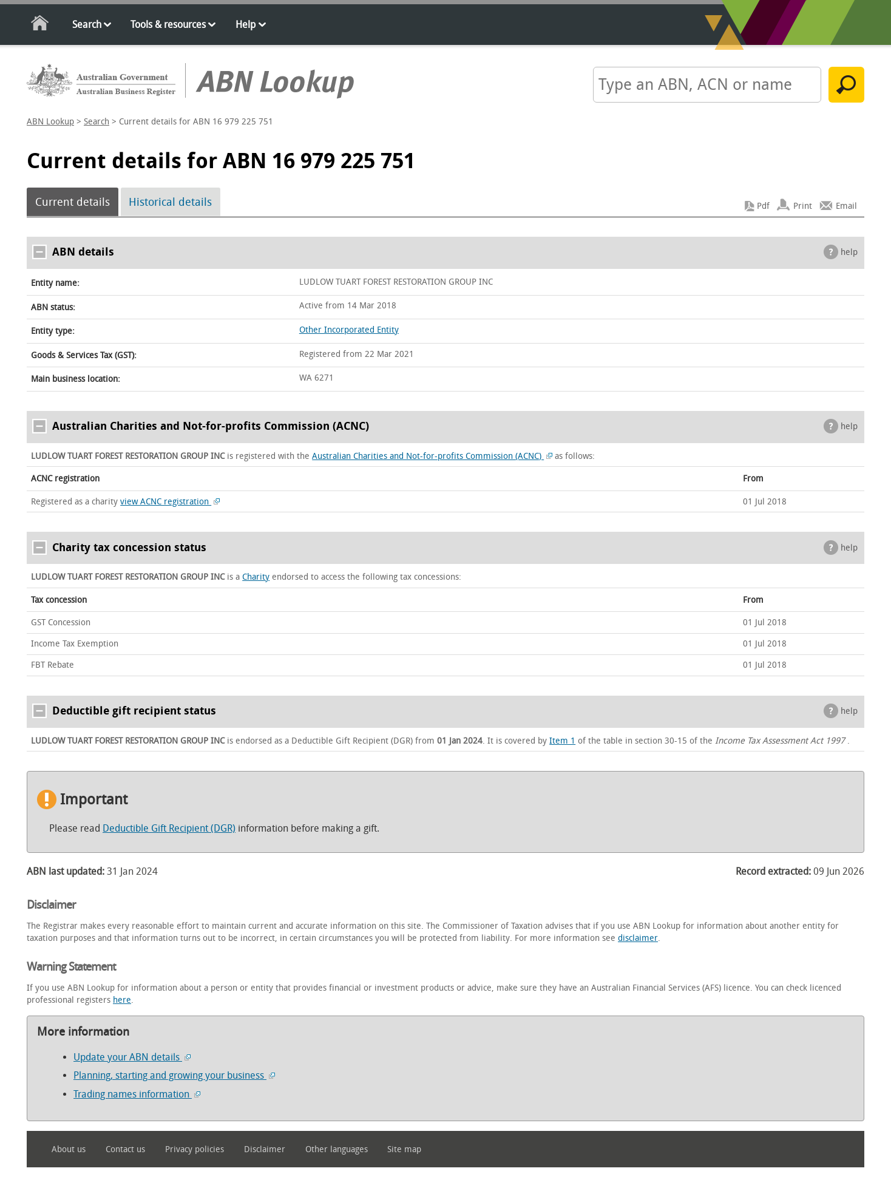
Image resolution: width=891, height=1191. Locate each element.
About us (69, 1149)
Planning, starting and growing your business (174, 1075)
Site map (404, 1149)
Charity (255, 577)
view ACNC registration (170, 502)
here (122, 1000)
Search (86, 24)
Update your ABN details (132, 1057)
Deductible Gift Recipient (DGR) (169, 828)
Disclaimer (264, 1149)
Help (245, 24)
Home (40, 25)
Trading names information (136, 1094)
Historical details (170, 202)
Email (846, 206)
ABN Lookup (50, 122)
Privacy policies (194, 1149)
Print (802, 206)
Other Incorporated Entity (349, 330)
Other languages (336, 1149)
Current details (72, 202)
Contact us (125, 1149)
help (849, 252)
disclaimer (638, 938)
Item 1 (562, 741)
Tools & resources (168, 24)
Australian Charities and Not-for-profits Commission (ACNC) (432, 456)
